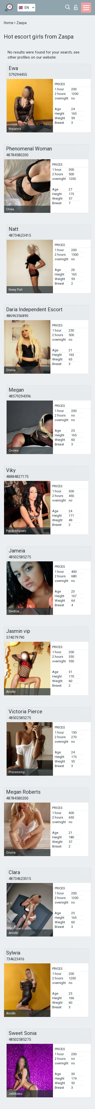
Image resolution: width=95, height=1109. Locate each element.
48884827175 (17, 476)
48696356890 (17, 316)
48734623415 (20, 235)
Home (9, 23)
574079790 (15, 637)
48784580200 (17, 155)
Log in (76, 7)
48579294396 (20, 396)
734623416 (15, 959)
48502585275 (20, 557)
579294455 (18, 74)
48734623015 (20, 878)
